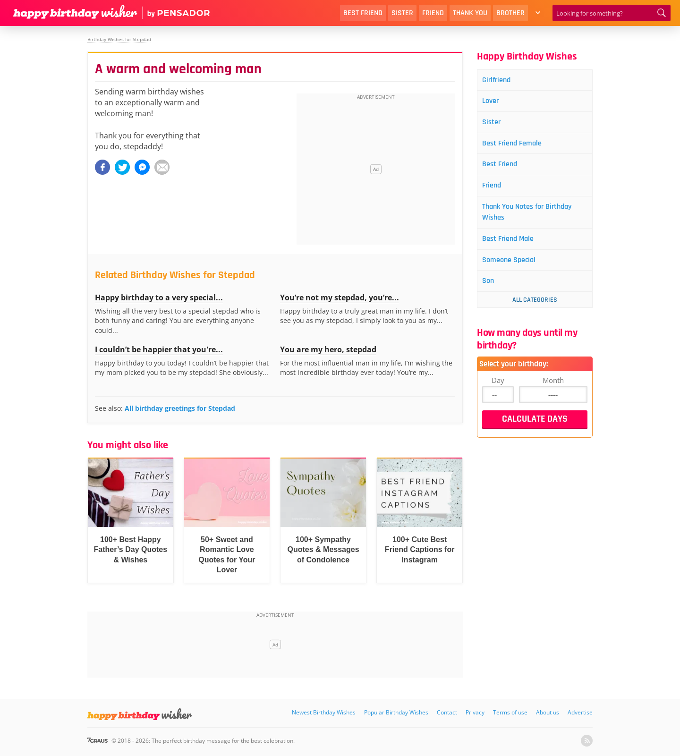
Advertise (580, 712)
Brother (510, 13)
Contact (447, 712)
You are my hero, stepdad (328, 349)
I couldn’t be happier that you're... (159, 349)
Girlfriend (500, 80)
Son (491, 292)
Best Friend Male (513, 247)
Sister (402, 13)
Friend (433, 13)
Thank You (470, 13)
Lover (493, 102)
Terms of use (510, 712)
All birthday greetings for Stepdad (180, 408)
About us (547, 712)
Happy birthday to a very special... (159, 297)
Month (553, 391)
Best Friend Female (517, 147)
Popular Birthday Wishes (396, 712)
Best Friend (362, 13)
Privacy (475, 712)
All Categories (534, 311)
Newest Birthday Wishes (324, 712)
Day (498, 391)
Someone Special (514, 269)
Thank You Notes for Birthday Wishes (534, 219)
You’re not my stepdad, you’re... (339, 297)
